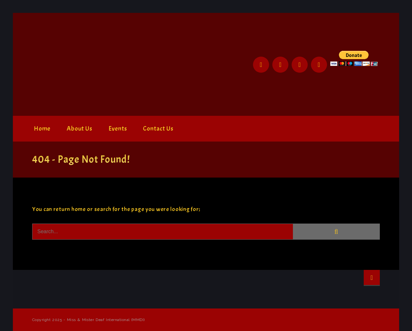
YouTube (319, 65)
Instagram (300, 65)
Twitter (280, 65)
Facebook (261, 65)
